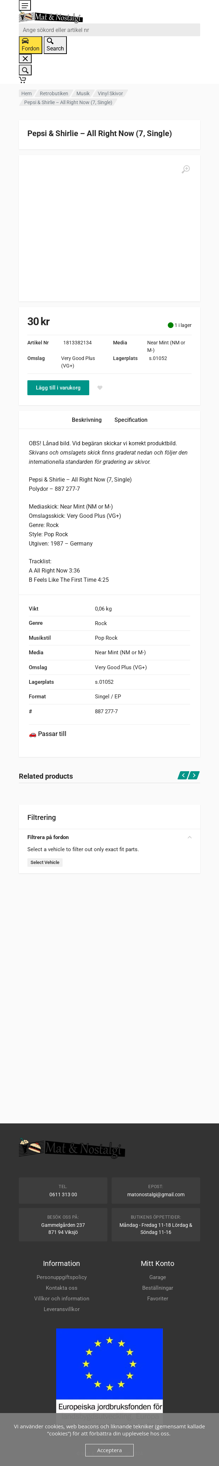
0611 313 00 (63, 1194)
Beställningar (157, 1288)
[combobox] (109, 29)
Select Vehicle (45, 862)
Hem (26, 93)
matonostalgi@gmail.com (156, 1194)
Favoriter (157, 1298)
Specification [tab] (131, 420)
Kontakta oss (62, 1288)
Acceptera (109, 1450)
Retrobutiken (54, 93)
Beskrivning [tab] (87, 420)
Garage (157, 1277)
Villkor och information (61, 1298)
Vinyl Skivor (110, 93)
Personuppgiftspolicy (62, 1277)
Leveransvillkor (62, 1309)
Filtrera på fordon (109, 837)
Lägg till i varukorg (58, 388)
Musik (83, 93)
